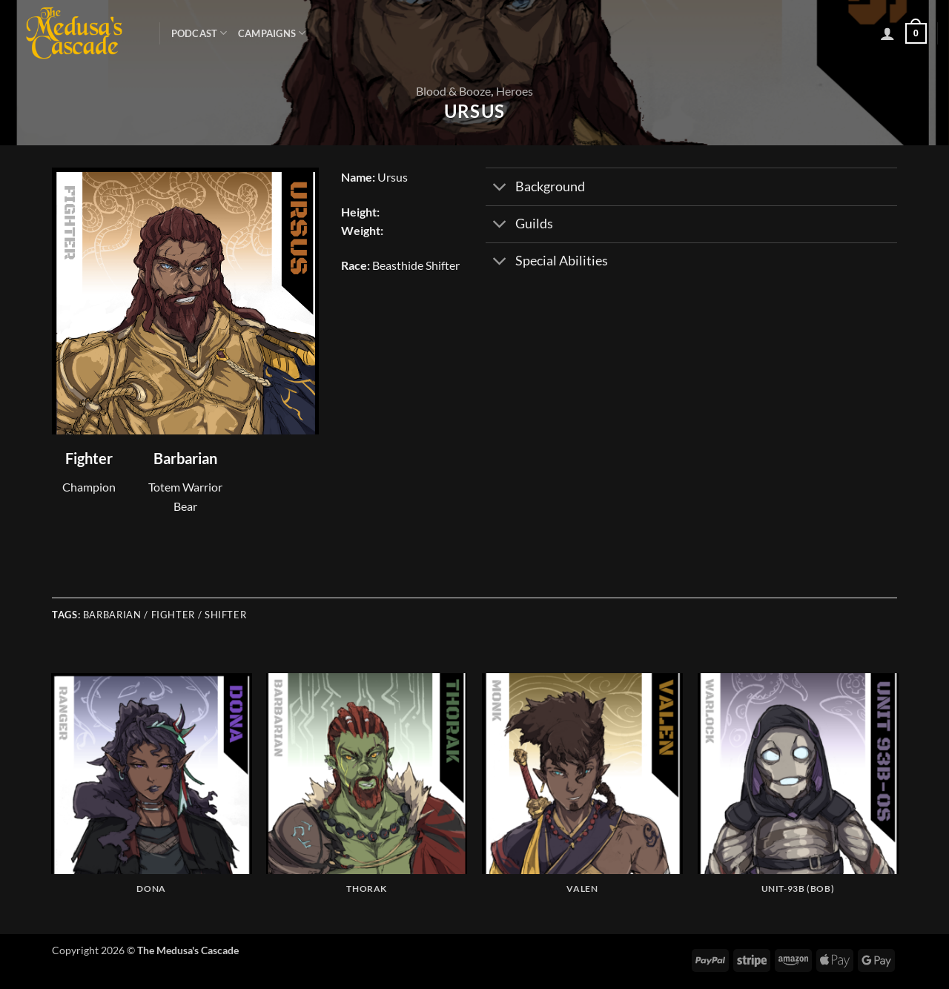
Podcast (199, 33)
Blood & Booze (453, 91)
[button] (887, 33)
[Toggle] (500, 189)
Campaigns (272, 33)
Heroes (514, 91)
